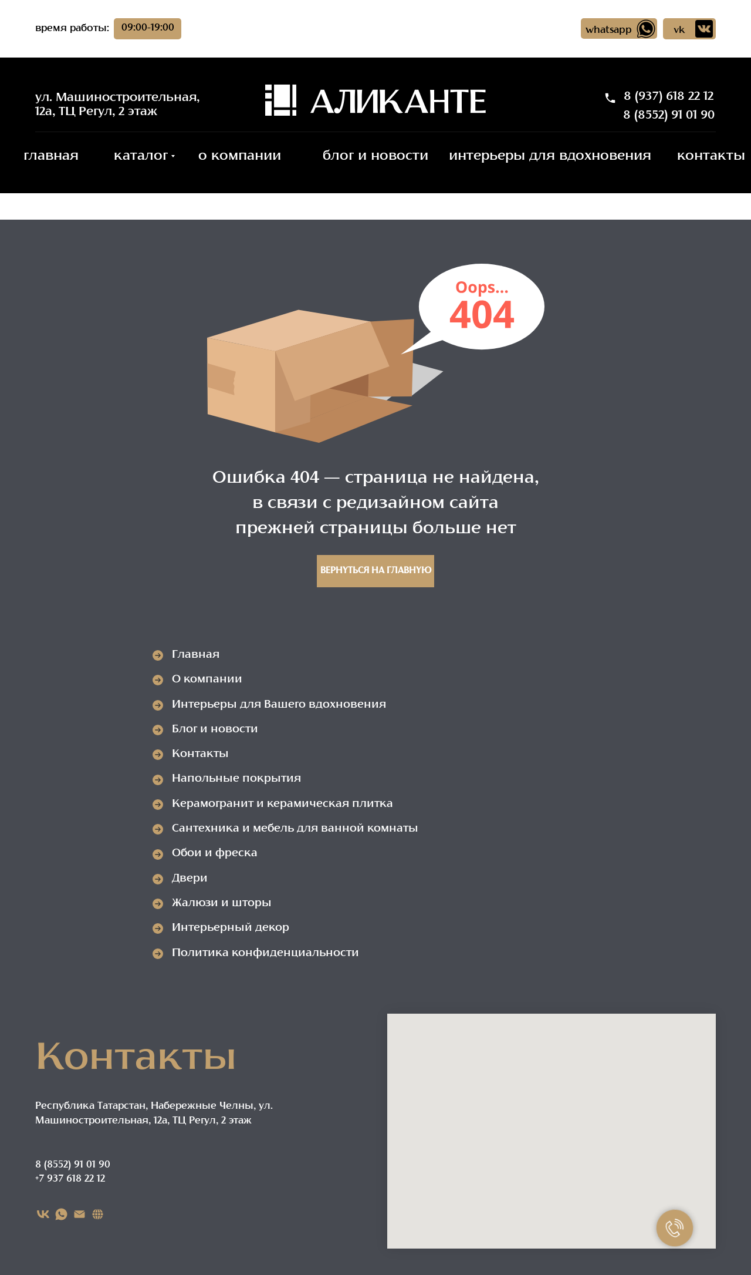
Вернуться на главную (375, 571)
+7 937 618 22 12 (70, 1179)
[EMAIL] (79, 1214)
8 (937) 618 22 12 (668, 97)
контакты (711, 156)
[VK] (43, 1214)
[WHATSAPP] (61, 1214)
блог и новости (375, 156)
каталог (141, 156)
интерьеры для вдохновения (550, 156)
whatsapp (609, 30)
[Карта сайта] (97, 1214)
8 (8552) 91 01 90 (669, 116)
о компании (239, 156)
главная (51, 156)
